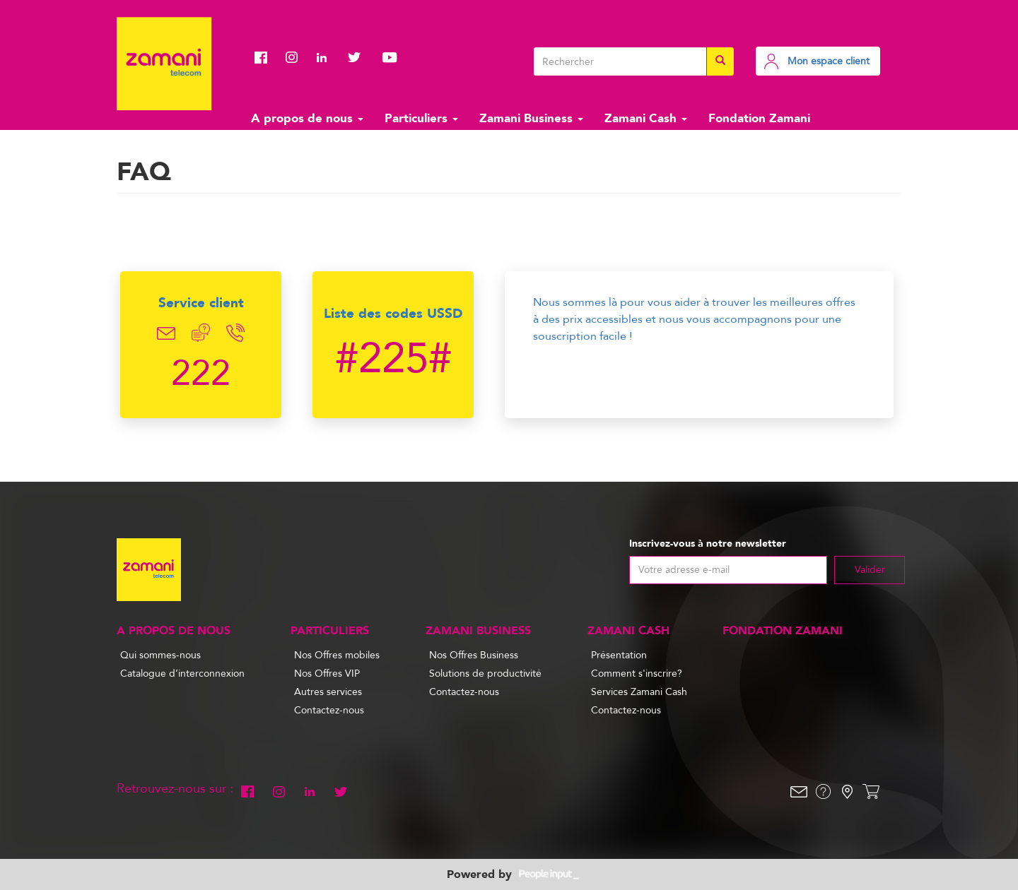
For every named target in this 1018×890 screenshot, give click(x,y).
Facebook (265, 57)
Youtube (389, 57)
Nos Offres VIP (327, 673)
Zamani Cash (645, 118)
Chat (201, 333)
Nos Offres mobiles (337, 655)
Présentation (619, 655)
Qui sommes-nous (160, 655)
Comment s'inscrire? (636, 673)
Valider (870, 569)
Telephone (235, 333)
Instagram (296, 57)
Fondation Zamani (759, 118)
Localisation (847, 791)
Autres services (328, 692)
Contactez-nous (329, 710)
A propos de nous (307, 118)
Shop (871, 791)
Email (166, 333)
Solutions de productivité (485, 673)
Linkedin (327, 57)
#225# (393, 359)
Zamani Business (531, 118)
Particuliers (421, 118)
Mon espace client (829, 61)
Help (822, 791)
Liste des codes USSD (393, 313)
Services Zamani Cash (639, 692)
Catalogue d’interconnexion (182, 673)
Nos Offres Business (473, 655)
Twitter (358, 57)
